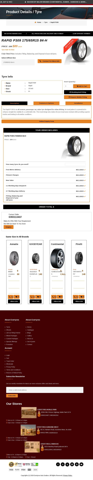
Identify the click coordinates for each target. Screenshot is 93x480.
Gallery (29, 338)
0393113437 (15, 221)
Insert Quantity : (70, 82)
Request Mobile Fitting (78, 97)
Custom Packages (12, 341)
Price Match (18, 296)
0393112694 (47, 452)
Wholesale (9, 366)
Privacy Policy (10, 369)
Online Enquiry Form (46, 123)
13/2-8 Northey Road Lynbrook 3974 (54, 449)
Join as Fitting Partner (13, 335)
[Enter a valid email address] (44, 392)
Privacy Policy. (67, 477)
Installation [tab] (79, 104)
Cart (7, 360)
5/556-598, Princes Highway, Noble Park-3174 (54, 414)
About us (30, 341)
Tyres (8, 329)
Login (8, 357)
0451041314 (54, 417)
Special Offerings (11, 343)
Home (38, 22)
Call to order (10, 296)
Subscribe (12, 398)
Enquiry (8, 231)
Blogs (29, 335)
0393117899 (43, 435)
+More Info (14, 301)
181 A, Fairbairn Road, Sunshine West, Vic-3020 (54, 432)
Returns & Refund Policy (14, 375)
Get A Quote (31, 343)
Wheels (8, 332)
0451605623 (57, 452)
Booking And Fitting (78, 92)
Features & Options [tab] (46, 104)
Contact (29, 346)
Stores (29, 329)
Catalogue (30, 332)
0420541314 (53, 435)
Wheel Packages (11, 338)
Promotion (9, 346)
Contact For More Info (49, 61)
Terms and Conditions (13, 372)
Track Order (10, 363)
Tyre (45, 22)
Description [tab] (15, 104)
